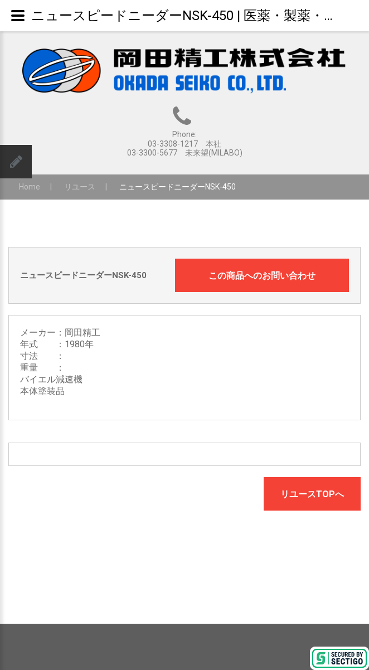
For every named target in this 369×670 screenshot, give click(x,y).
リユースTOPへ (312, 494)
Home (29, 186)
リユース (79, 186)
